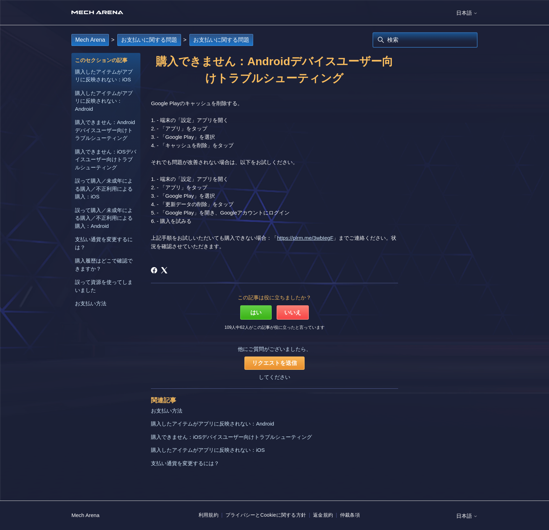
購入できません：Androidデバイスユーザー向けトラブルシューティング (105, 130)
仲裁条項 (350, 515)
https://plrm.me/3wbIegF (305, 238)
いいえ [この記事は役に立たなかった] (292, 312)
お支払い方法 (90, 303)
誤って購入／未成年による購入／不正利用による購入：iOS (104, 188)
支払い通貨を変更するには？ (104, 243)
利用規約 (208, 515)
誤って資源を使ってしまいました (104, 286)
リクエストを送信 (274, 363)
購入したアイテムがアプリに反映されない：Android (104, 101)
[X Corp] (164, 270)
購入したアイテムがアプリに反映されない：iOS (104, 76)
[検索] (425, 40)
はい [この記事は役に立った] (256, 312)
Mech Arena (90, 40)
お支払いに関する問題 (149, 40)
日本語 (467, 13)
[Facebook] (154, 270)
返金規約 (323, 515)
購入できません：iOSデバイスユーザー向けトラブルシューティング (105, 159)
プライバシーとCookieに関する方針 (265, 515)
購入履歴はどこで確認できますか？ (104, 265)
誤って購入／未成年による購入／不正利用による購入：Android (104, 218)
